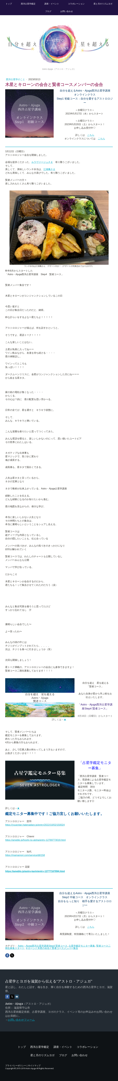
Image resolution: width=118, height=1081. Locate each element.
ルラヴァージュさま (42, 162)
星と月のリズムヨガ (103, 4)
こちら (90, 135)
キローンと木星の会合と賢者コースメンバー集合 (52, 948)
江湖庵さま (49, 169)
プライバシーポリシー (15, 1065)
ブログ (48, 11)
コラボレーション (76, 4)
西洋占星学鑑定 (28, 4)
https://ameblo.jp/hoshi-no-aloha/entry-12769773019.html (35, 840)
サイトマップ (34, 1065)
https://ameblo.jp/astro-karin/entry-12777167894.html (35, 871)
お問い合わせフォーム (21, 1019)
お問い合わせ (66, 11)
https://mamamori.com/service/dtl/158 (25, 855)
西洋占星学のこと (16, 79)
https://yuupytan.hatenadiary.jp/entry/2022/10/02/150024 (35, 825)
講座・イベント (51, 4)
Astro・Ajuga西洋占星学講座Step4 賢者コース (42, 946)
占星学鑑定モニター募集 (82, 946)
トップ (9, 4)
